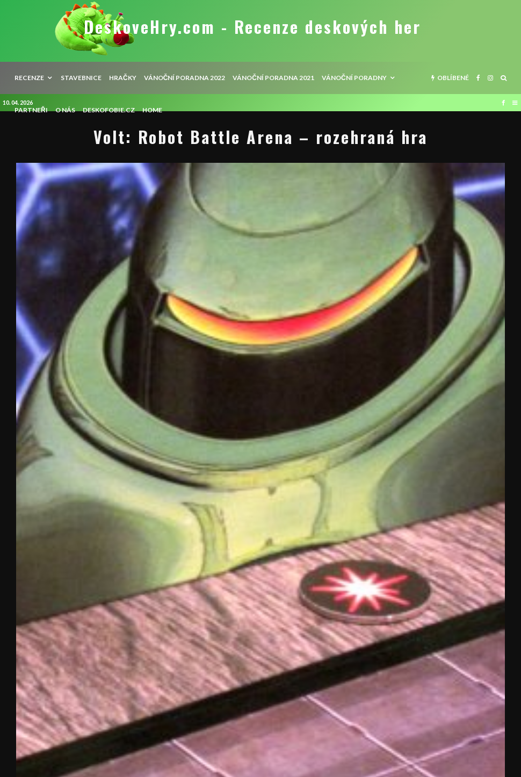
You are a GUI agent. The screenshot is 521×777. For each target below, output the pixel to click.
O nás (65, 110)
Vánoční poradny (354, 78)
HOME (152, 110)
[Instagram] (490, 78)
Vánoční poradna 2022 (185, 78)
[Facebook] (478, 78)
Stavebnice (81, 78)
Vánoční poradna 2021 (273, 78)
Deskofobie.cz (109, 110)
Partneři (31, 110)
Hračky (122, 78)
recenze (29, 78)
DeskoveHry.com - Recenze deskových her (252, 27)
